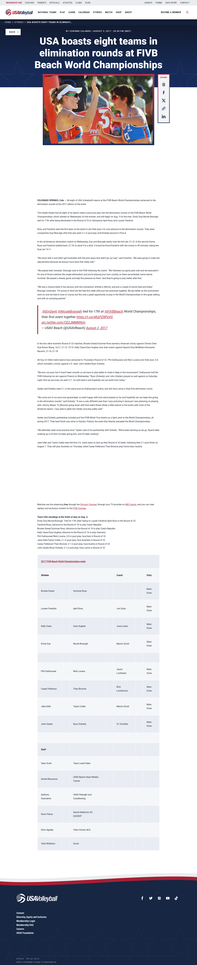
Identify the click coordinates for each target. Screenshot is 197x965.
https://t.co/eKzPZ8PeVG (94, 317)
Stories (97, 12)
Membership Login (25, 921)
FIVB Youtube (79, 508)
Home (8, 22)
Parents (42, 3)
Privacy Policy (33, 959)
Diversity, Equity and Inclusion (31, 917)
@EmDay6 (49, 311)
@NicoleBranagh (70, 311)
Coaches (29, 3)
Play (62, 12)
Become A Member (171, 12)
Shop (119, 12)
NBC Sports (130, 504)
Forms (159, 3)
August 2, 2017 (96, 328)
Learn (71, 12)
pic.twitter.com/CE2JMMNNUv (63, 322)
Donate (148, 3)
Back (12, 32)
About (128, 12)
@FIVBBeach (114, 311)
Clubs (79, 3)
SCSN (87, 3)
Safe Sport (171, 3)
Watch (109, 12)
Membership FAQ (24, 924)
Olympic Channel (88, 504)
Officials (54, 3)
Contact (184, 3)
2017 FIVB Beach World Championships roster (63, 561)
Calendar (84, 12)
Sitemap (20, 959)
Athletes (67, 3)
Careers (20, 928)
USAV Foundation (25, 932)
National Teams (47, 12)
